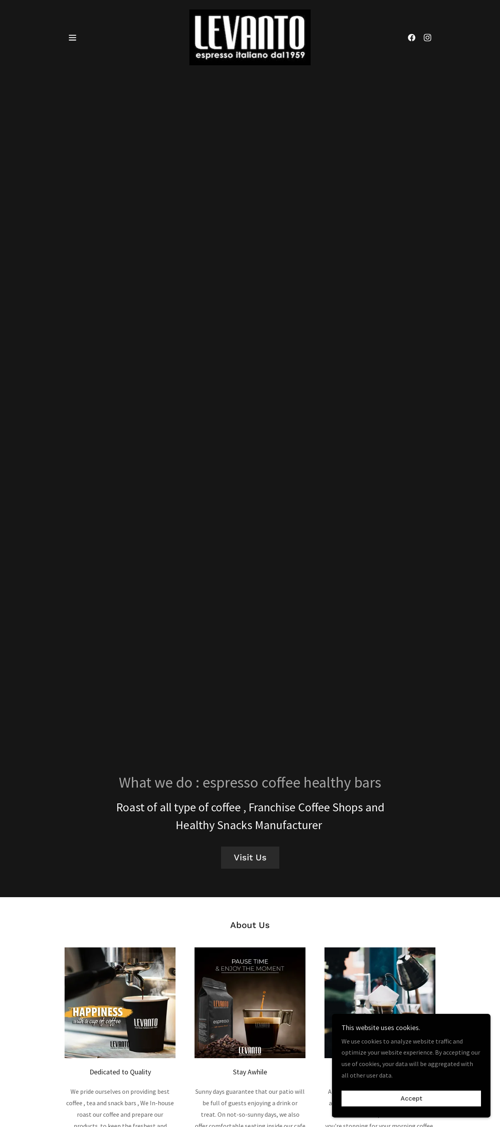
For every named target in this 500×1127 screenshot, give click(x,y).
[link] (249, 36)
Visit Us (250, 857)
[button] (72, 37)
